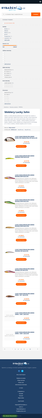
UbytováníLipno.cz (21, 409)
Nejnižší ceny (20, 129)
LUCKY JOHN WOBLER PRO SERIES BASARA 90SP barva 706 (24, 225)
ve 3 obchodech (26, 143)
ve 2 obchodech (26, 319)
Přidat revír (21, 382)
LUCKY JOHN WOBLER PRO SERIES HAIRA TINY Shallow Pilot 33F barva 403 (26, 137)
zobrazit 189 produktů (10, 416)
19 (30, 349)
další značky (7, 40)
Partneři (21, 395)
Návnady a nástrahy (14, 107)
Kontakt (21, 393)
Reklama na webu (21, 378)
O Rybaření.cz (21, 391)
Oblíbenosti (14, 129)
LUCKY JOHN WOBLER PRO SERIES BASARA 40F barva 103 (24, 269)
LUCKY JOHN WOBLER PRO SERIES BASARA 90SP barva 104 (24, 200)
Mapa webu (21, 398)
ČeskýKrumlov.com (21, 411)
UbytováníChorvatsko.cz (21, 404)
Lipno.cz (21, 406)
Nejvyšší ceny (28, 129)
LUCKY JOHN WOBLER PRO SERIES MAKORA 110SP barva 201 (24, 156)
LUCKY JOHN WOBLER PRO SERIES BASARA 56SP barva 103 (24, 175)
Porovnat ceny (20, 146)
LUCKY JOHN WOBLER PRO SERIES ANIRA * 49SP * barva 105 (24, 332)
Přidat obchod (21, 380)
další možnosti (7, 64)
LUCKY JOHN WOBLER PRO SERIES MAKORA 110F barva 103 (24, 250)
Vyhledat (35, 14)
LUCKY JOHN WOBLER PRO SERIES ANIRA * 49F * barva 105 (24, 294)
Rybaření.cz (6, 107)
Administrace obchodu (21, 384)
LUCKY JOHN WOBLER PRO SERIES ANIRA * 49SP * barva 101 (24, 313)
